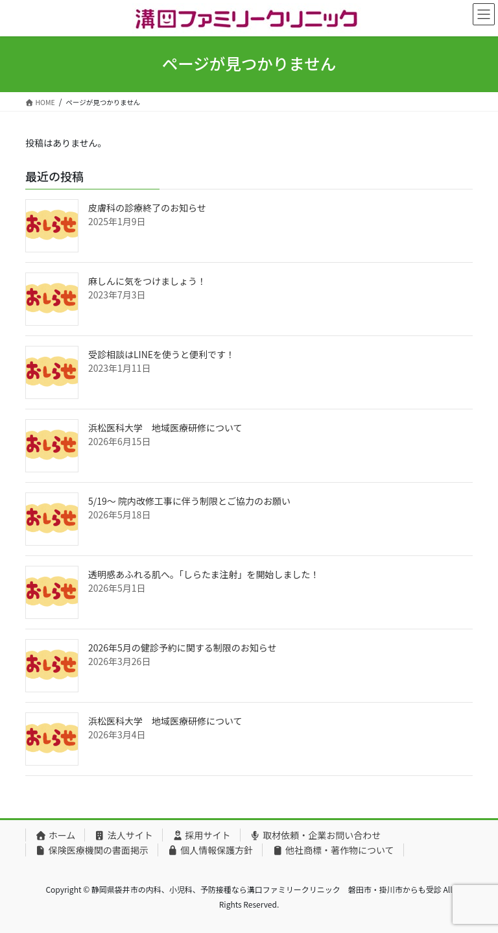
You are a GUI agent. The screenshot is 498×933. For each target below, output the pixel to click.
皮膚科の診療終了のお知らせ (147, 207)
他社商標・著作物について (333, 849)
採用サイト (201, 835)
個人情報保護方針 (210, 849)
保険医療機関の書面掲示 (91, 849)
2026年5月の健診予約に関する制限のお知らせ (182, 647)
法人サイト (123, 835)
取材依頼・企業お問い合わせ (315, 835)
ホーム (55, 835)
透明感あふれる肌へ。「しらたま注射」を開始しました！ (204, 574)
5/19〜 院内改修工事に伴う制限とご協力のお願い (189, 500)
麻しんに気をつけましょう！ (147, 280)
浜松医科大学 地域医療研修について (165, 427)
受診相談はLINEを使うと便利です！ (161, 354)
